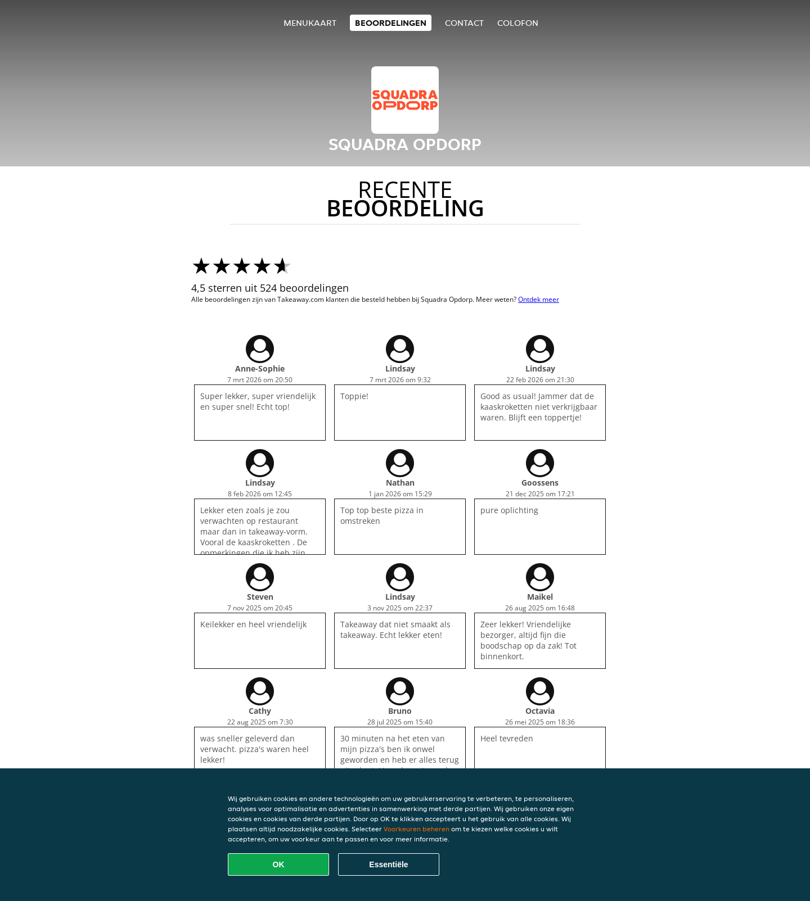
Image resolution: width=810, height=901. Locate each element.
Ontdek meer (538, 299)
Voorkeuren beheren (416, 829)
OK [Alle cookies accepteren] (279, 864)
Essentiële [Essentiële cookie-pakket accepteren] (388, 864)
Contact (464, 23)
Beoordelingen (390, 23)
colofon (517, 23)
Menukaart (310, 23)
